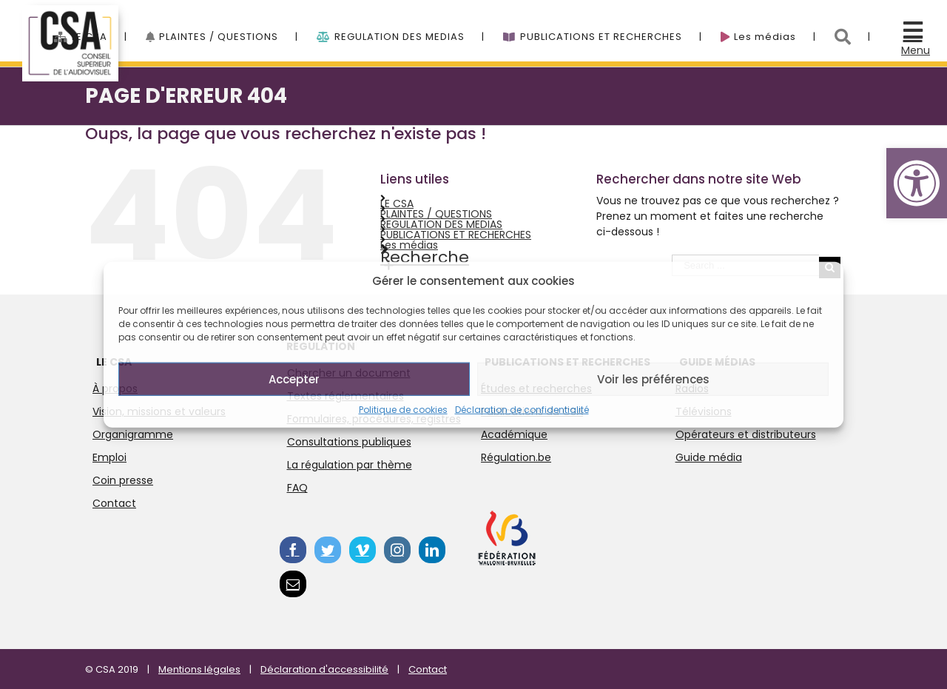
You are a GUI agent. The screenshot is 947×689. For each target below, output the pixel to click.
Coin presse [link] (122, 480)
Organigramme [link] (132, 434)
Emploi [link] (109, 457)
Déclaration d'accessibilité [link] (324, 669)
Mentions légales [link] (199, 669)
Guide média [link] (708, 457)
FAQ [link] (297, 487)
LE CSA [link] (397, 203)
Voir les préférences (653, 378)
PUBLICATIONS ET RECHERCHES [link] (455, 234)
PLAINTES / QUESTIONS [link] (436, 213)
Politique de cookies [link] (403, 409)
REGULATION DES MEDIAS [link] (441, 224)
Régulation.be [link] (516, 457)
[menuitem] (100, 29)
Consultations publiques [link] (349, 441)
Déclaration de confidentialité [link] (522, 409)
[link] (916, 183)
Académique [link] (514, 434)
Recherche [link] (424, 257)
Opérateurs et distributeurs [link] (745, 434)
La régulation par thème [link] (349, 464)
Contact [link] (114, 503)
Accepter (294, 378)
